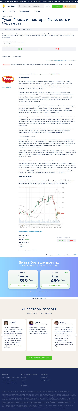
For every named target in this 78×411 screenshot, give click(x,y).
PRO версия (71, 6)
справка (23, 377)
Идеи (3, 11)
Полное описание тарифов (39, 292)
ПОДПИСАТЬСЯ (23, 285)
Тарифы (23, 383)
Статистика (44, 377)
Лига (38, 11)
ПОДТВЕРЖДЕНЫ (54, 74)
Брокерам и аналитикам (9, 380)
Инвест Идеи (44, 374)
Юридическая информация (29, 374)
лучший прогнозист (60, 60)
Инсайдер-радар (24, 11)
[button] (2, 334)
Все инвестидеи (7, 16)
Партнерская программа (9, 383)
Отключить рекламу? (39, 298)
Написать (24, 380)
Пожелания (24, 385)
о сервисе (5, 374)
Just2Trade (6, 57)
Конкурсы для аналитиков (10, 377)
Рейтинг (12, 11)
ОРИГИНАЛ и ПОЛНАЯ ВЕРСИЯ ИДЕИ (30, 231)
